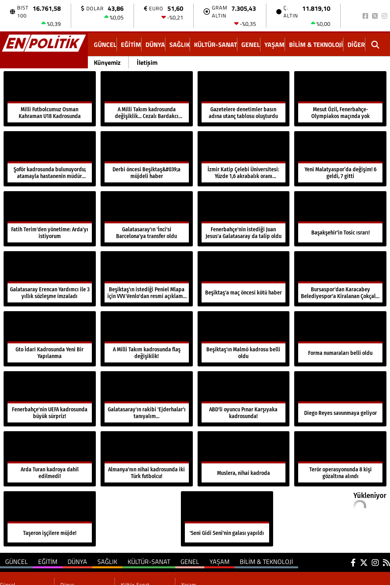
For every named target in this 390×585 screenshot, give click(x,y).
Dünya (155, 44)
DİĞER (356, 44)
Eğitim (131, 44)
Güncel (105, 44)
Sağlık (179, 44)
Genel (250, 44)
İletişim (147, 62)
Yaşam (274, 44)
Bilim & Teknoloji (316, 44)
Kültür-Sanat (215, 44)
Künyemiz (107, 62)
